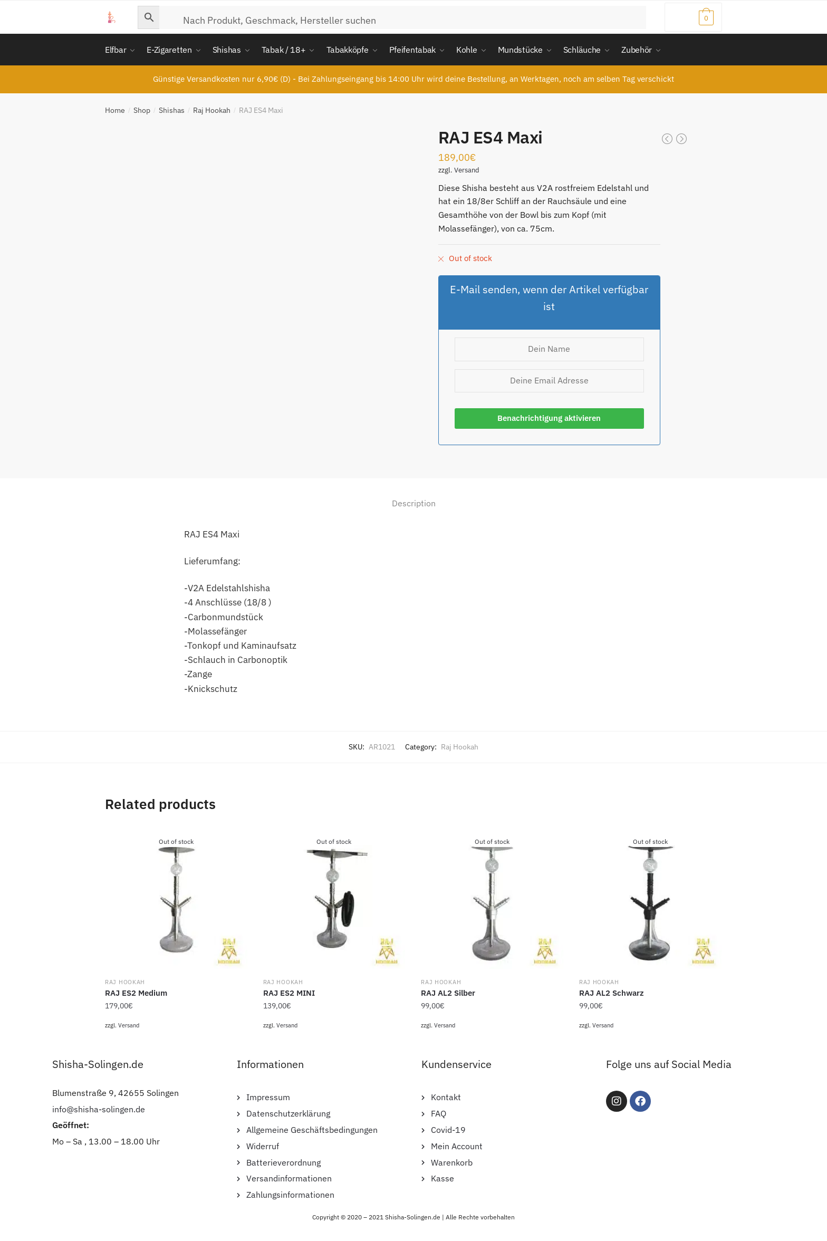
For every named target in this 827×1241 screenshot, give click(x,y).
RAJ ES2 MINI (289, 993)
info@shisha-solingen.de (98, 1109)
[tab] (414, 495)
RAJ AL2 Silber (448, 993)
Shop (141, 110)
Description (414, 503)
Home (115, 110)
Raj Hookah (211, 110)
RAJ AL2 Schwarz (611, 993)
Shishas (172, 110)
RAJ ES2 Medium (136, 993)
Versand (466, 170)
